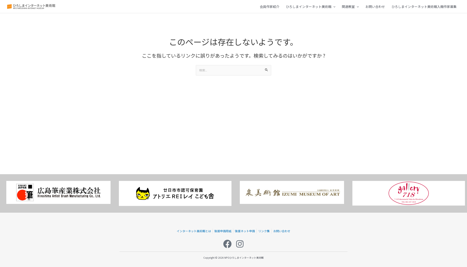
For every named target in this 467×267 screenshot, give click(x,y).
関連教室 (350, 7)
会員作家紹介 (269, 7)
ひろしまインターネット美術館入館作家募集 (424, 7)
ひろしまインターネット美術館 (310, 7)
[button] (333, 7)
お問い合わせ (375, 7)
